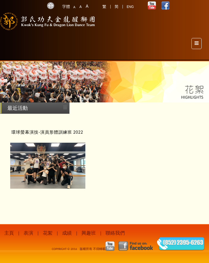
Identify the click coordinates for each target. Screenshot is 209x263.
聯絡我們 (115, 233)
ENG (130, 6)
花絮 (47, 233)
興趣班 (88, 233)
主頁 (9, 233)
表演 (28, 233)
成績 (67, 233)
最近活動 (17, 108)
